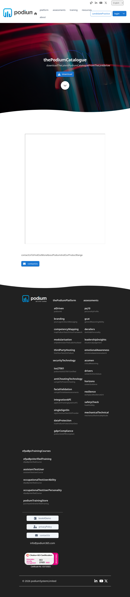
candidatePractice (101, 13)
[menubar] (67, 13)
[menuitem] (44, 10)
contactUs (30, 263)
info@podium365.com (42, 543)
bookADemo (42, 518)
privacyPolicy (42, 526)
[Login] (117, 13)
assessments (90, 300)
